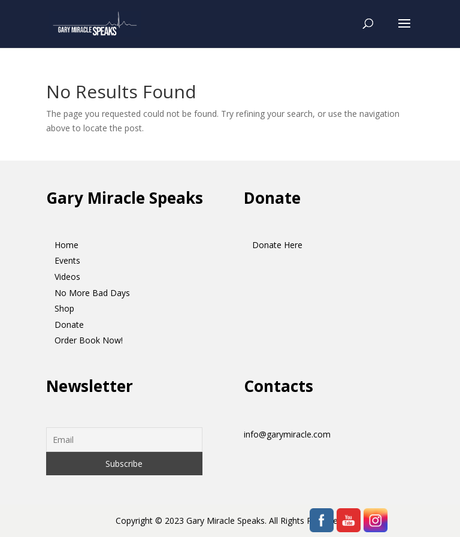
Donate (69, 324)
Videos (67, 276)
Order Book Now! (89, 340)
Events (67, 260)
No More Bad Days (92, 292)
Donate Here (277, 245)
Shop (64, 308)
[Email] (124, 439)
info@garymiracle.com (287, 434)
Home (66, 245)
